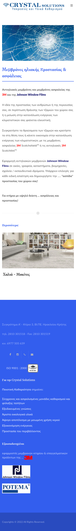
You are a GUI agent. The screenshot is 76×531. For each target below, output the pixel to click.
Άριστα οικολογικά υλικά (17, 414)
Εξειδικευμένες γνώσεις (16, 408)
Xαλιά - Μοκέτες (16, 274)
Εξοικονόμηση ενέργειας (17, 425)
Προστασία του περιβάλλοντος (21, 431)
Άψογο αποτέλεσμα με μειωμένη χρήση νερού (31, 419)
